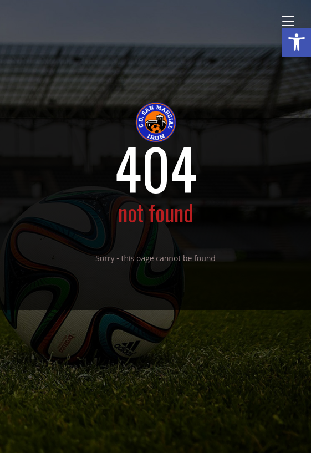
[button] (296, 42)
